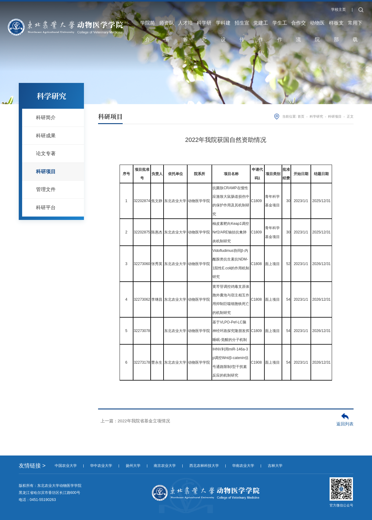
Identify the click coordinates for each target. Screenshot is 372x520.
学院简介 (147, 13)
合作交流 (298, 13)
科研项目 (335, 116)
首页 (301, 116)
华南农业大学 (243, 465)
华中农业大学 (101, 465)
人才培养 (184, 13)
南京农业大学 (165, 465)
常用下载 (356, 13)
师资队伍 (166, 13)
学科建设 (223, 13)
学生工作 (280, 13)
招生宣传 (242, 13)
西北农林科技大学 (204, 465)
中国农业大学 (66, 465)
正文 (350, 116)
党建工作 (261, 13)
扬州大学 (133, 465)
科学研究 (203, 13)
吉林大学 (275, 465)
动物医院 (317, 13)
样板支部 (337, 13)
